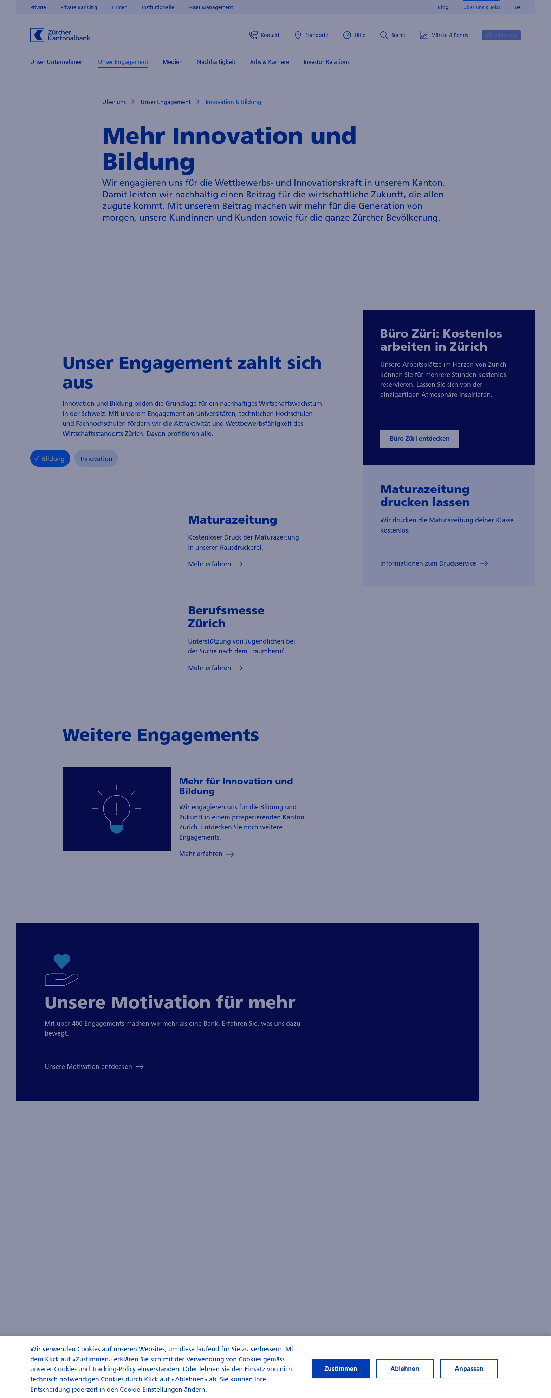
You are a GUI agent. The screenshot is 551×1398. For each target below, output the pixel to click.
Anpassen (469, 1374)
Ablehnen (404, 1374)
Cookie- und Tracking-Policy (95, 1375)
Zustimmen (340, 1374)
